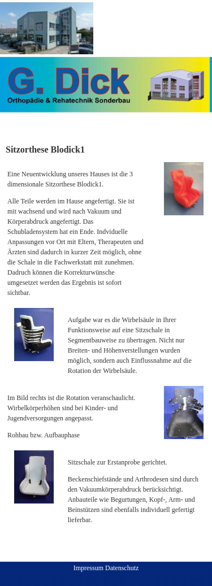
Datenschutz (122, 568)
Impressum (88, 568)
